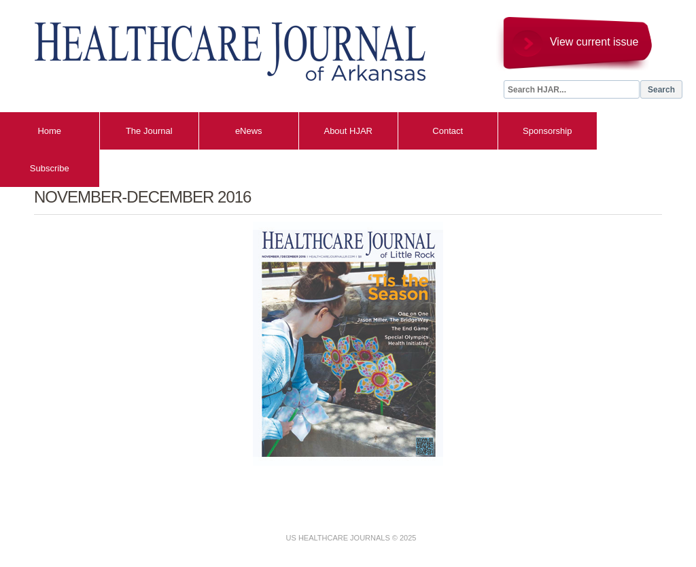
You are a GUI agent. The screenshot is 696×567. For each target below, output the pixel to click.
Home (49, 131)
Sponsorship (547, 131)
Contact (447, 131)
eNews (248, 131)
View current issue (594, 42)
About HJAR (348, 131)
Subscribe (49, 168)
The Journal (149, 131)
